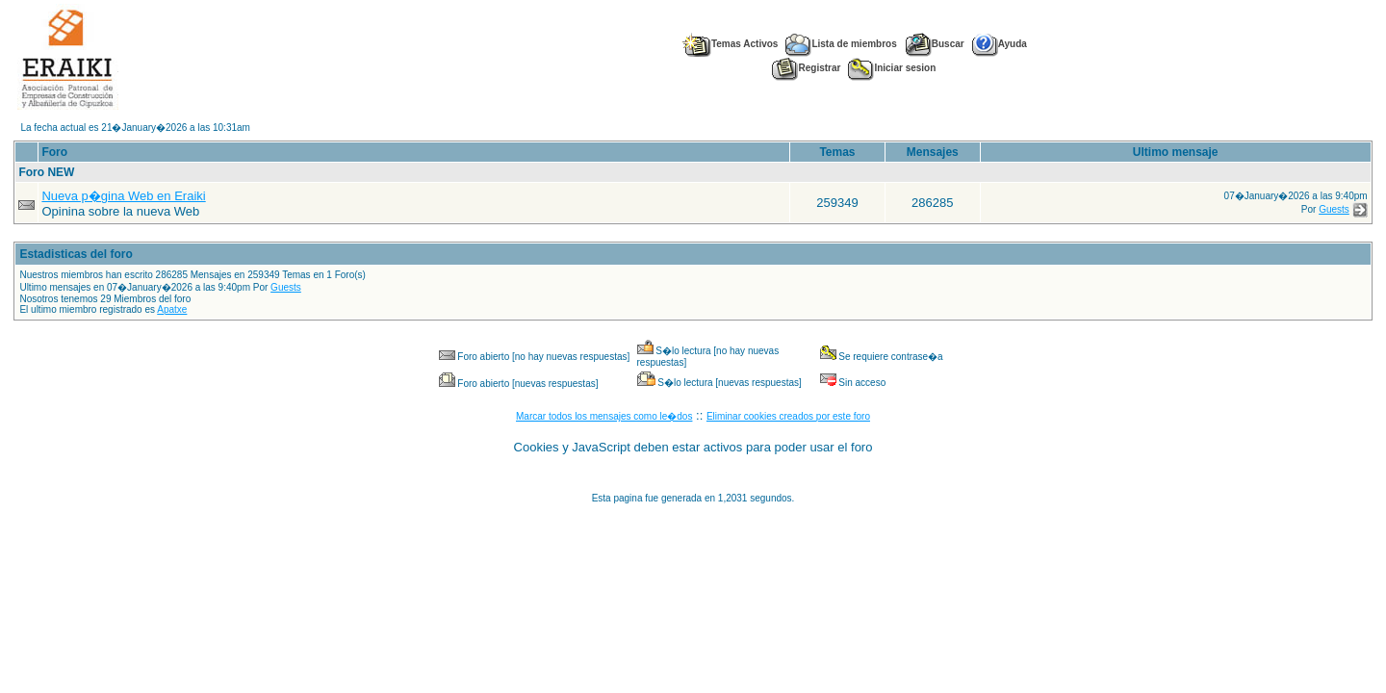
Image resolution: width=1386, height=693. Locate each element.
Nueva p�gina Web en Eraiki (123, 196)
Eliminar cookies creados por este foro (788, 416)
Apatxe (172, 309)
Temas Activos (729, 43)
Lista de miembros (840, 43)
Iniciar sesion (892, 68)
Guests (1334, 209)
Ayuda (999, 43)
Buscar (934, 43)
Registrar (806, 68)
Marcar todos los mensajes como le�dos (604, 416)
